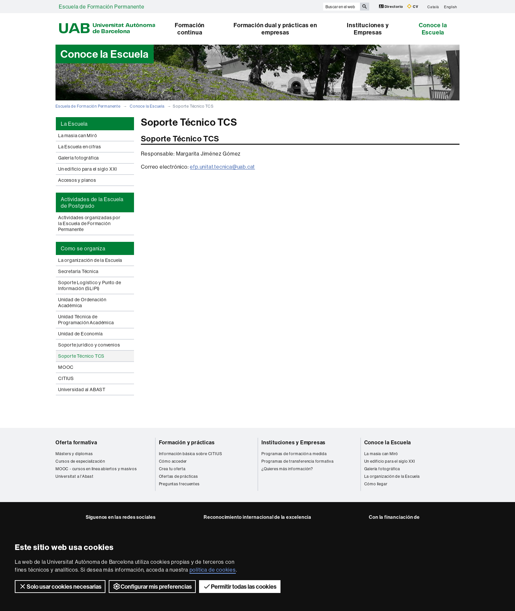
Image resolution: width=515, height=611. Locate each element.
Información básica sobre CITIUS (190, 453)
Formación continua (190, 28)
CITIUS (66, 378)
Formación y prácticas (187, 442)
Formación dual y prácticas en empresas (275, 28)
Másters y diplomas (74, 453)
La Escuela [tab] (74, 123)
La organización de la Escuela (90, 260)
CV (412, 6)
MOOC (66, 367)
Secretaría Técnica (78, 271)
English (450, 6)
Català (433, 6)
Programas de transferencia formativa (297, 461)
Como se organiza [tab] (83, 248)
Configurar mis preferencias (152, 586)
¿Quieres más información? (287, 468)
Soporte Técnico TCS (81, 356)
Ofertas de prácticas (178, 476)
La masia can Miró (77, 135)
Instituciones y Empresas (368, 28)
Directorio (391, 6)
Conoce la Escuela (433, 28)
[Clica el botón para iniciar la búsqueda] (364, 7)
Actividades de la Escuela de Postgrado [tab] (92, 202)
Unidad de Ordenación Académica (82, 302)
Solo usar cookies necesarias (60, 586)
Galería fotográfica (78, 158)
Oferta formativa (76, 442)
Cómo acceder (173, 461)
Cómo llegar (376, 483)
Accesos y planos (77, 180)
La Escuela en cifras (79, 147)
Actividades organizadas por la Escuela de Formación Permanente (89, 223)
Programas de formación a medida (294, 453)
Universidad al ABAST (82, 389)
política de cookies (213, 569)
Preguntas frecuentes (179, 483)
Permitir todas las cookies (240, 586)
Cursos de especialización (80, 461)
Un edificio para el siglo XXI (87, 169)
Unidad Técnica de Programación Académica (86, 320)
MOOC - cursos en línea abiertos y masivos (96, 468)
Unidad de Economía (80, 334)
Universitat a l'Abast (75, 476)
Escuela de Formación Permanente (102, 6)
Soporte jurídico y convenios (89, 345)
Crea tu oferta (172, 468)
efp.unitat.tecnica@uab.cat (222, 166)
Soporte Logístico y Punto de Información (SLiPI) (89, 285)
